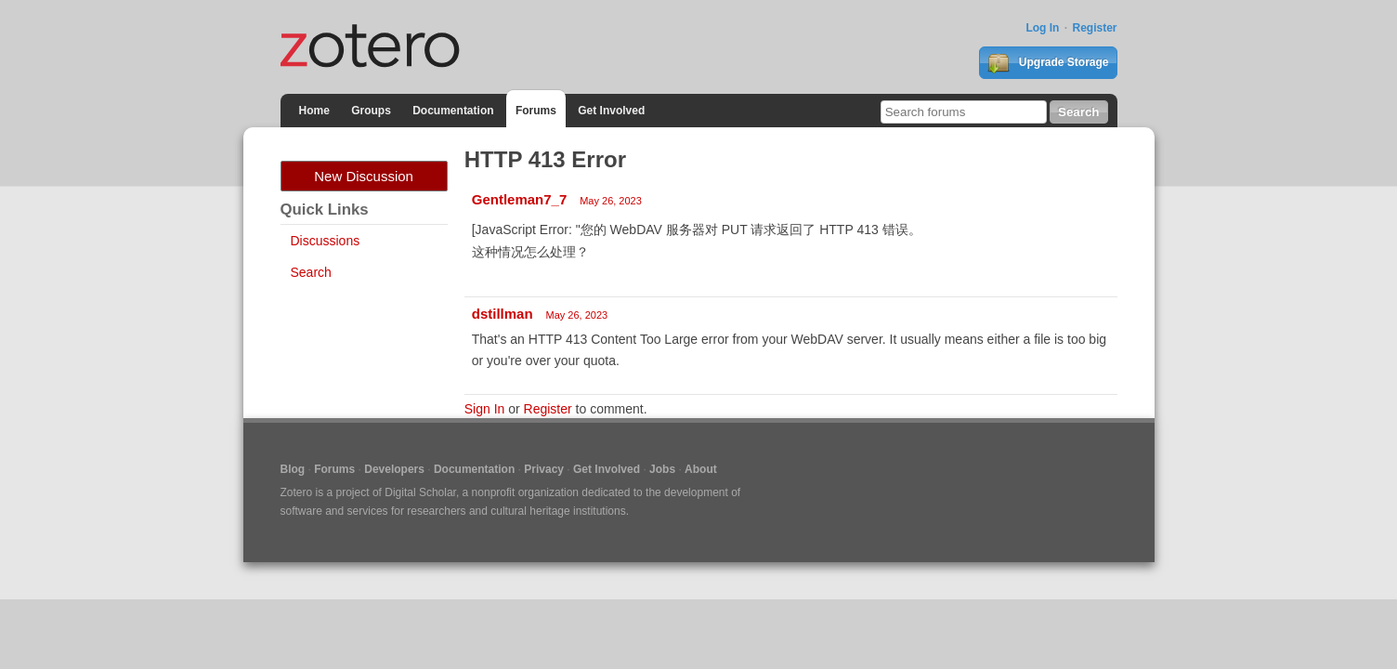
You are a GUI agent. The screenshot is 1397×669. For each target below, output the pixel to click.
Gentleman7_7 (520, 199)
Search (311, 272)
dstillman (502, 313)
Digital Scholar (420, 492)
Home (314, 110)
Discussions (325, 240)
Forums (536, 110)
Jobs (662, 469)
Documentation (452, 110)
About (701, 469)
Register (1094, 27)
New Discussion (363, 176)
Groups (371, 110)
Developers (394, 469)
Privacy (544, 469)
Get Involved (611, 110)
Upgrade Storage (1047, 63)
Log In (1042, 27)
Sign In (484, 408)
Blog (293, 469)
